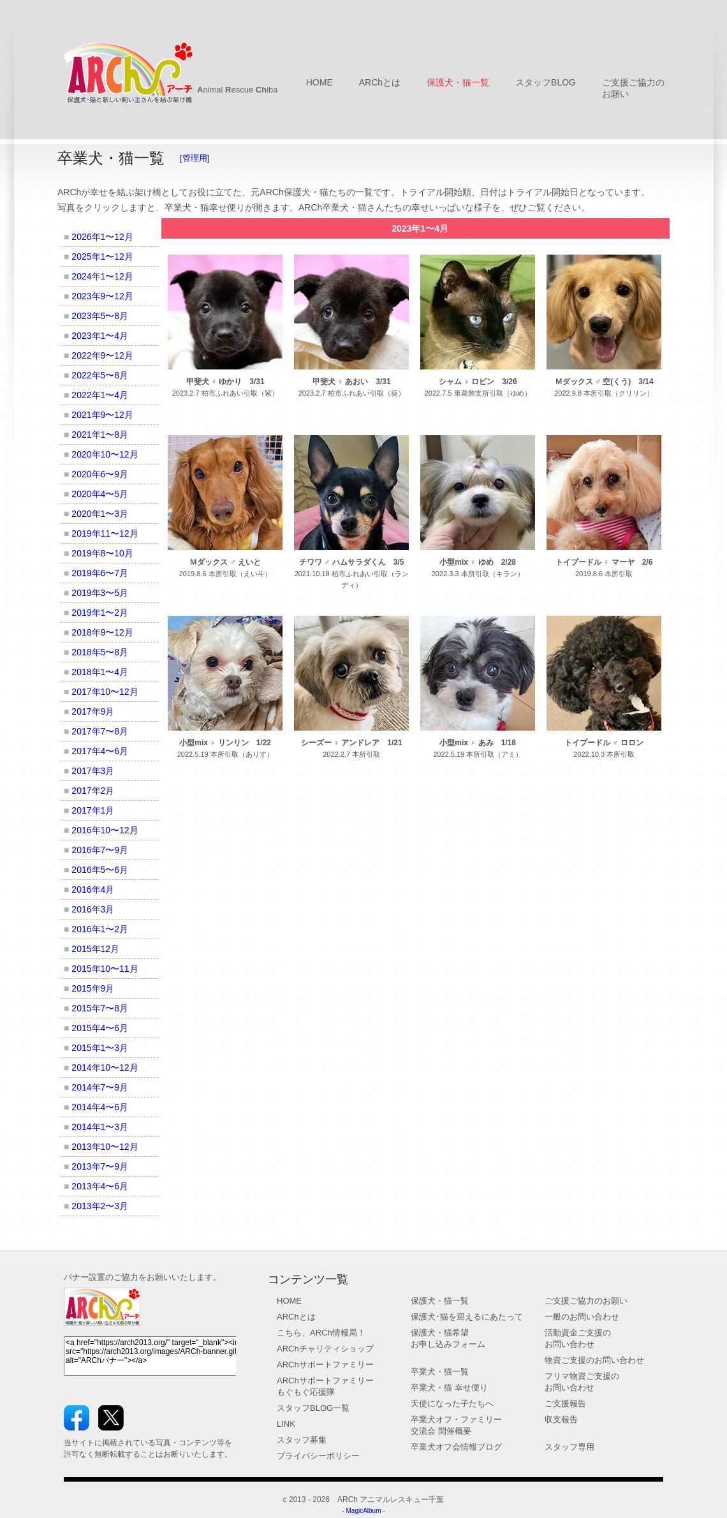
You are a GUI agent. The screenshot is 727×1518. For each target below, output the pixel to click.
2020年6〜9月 (99, 474)
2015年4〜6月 (99, 1028)
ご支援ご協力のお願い (586, 1301)
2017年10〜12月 (104, 692)
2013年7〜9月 (99, 1166)
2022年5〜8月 (99, 375)
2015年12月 (95, 949)
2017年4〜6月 (99, 751)
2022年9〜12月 (102, 355)
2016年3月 (92, 909)
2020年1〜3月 (99, 514)
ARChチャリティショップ (325, 1348)
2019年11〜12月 (104, 533)
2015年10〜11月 (104, 969)
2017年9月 (92, 711)
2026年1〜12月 (102, 237)
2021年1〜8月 (99, 434)
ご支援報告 (565, 1403)
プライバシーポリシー (318, 1456)
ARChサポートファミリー (325, 1364)
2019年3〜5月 (99, 593)
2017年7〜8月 (99, 731)
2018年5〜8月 (99, 652)
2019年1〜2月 (99, 612)
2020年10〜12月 (104, 454)
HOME (319, 82)
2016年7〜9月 (99, 850)
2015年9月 (92, 988)
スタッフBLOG (545, 82)
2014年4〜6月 (99, 1107)
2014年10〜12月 (104, 1067)
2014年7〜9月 (99, 1087)
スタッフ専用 (569, 1447)
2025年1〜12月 (102, 256)
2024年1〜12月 (102, 276)
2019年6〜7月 (99, 573)
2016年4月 (92, 889)
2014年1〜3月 (99, 1127)
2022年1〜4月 (99, 395)
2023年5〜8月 (99, 316)
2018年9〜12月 (102, 632)
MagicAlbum (363, 1510)
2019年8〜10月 (102, 553)
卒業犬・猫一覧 (440, 1371)
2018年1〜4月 (99, 672)
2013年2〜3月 (99, 1206)
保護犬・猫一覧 (458, 82)
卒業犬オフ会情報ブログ (456, 1447)
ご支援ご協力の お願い (633, 88)
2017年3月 (92, 771)
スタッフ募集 (302, 1440)
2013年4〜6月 (99, 1186)
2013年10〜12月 (104, 1147)
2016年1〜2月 (99, 929)
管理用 (194, 158)
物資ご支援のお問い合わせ (594, 1360)
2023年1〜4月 (99, 336)
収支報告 (561, 1419)
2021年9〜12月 (102, 415)
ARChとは (379, 82)
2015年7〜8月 (99, 1008)
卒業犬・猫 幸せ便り (449, 1387)
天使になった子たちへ (452, 1403)
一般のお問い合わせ (582, 1316)
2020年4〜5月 (99, 494)
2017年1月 (92, 810)
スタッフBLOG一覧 (313, 1408)
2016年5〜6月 (99, 870)
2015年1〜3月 (99, 1048)
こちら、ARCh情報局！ (321, 1332)
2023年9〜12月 (102, 296)
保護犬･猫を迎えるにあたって (467, 1316)
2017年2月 (92, 790)
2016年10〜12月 (104, 830)
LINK (286, 1424)
